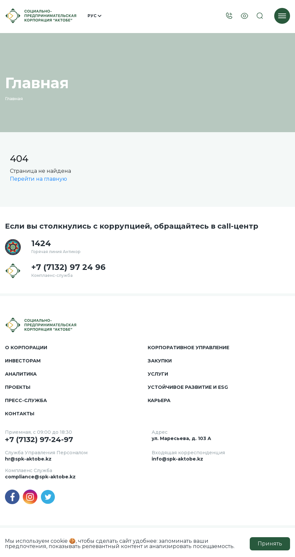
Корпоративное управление (188, 348)
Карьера (159, 400)
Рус (94, 16)
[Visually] (244, 16)
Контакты (19, 414)
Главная (14, 98)
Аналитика (21, 374)
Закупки (160, 361)
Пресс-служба (26, 400)
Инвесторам (23, 361)
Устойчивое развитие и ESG (188, 387)
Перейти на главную (38, 179)
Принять (270, 543)
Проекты (17, 387)
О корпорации (26, 348)
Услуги (158, 374)
